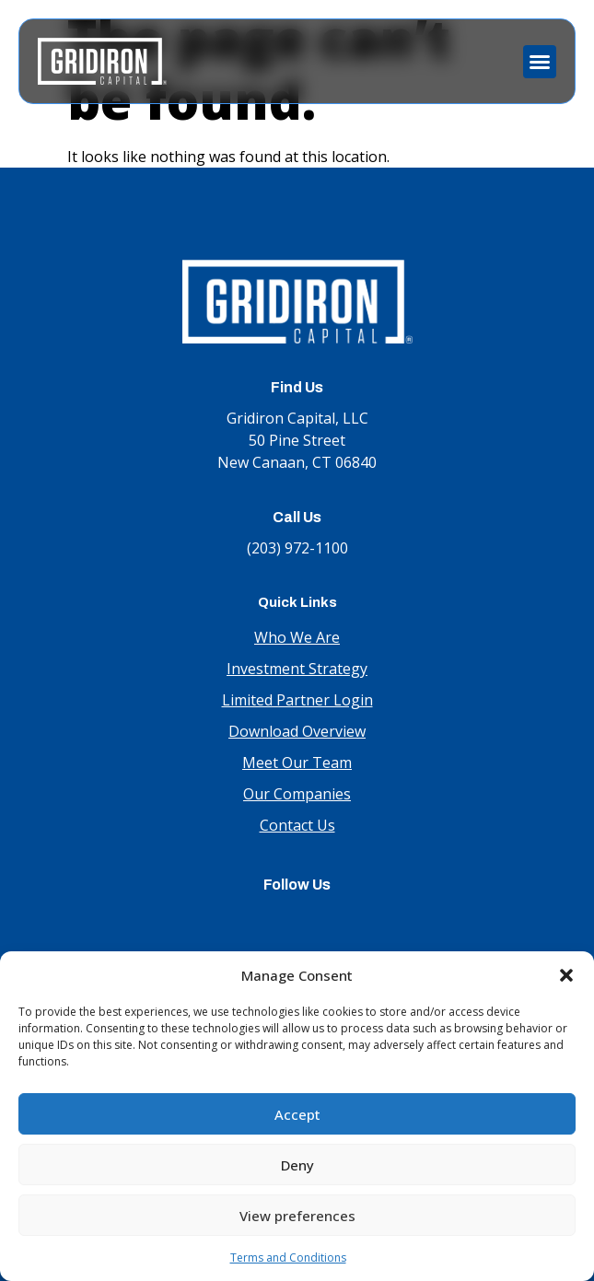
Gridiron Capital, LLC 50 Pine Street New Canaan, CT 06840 (297, 440)
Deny (297, 1165)
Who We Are (297, 637)
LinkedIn (297, 920)
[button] (566, 975)
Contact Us (297, 825)
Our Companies (297, 794)
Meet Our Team (297, 762)
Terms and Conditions (288, 1257)
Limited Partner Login (297, 700)
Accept (297, 1114)
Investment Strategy (297, 668)
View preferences (297, 1215)
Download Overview (297, 731)
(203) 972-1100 (297, 548)
